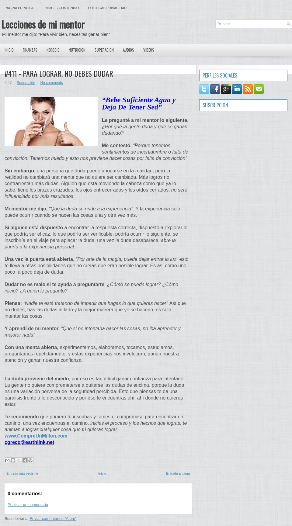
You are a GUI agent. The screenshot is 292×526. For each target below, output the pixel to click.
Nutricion (77, 50)
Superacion (104, 50)
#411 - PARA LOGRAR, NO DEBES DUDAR (59, 73)
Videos (148, 50)
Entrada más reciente (22, 473)
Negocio (53, 50)
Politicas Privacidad (107, 8)
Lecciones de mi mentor (43, 24)
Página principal (20, 8)
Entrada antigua (178, 473)
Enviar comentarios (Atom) (53, 518)
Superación (26, 83)
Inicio (9, 50)
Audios (128, 50)
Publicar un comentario (28, 504)
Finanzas (30, 50)
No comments (51, 83)
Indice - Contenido (61, 8)
